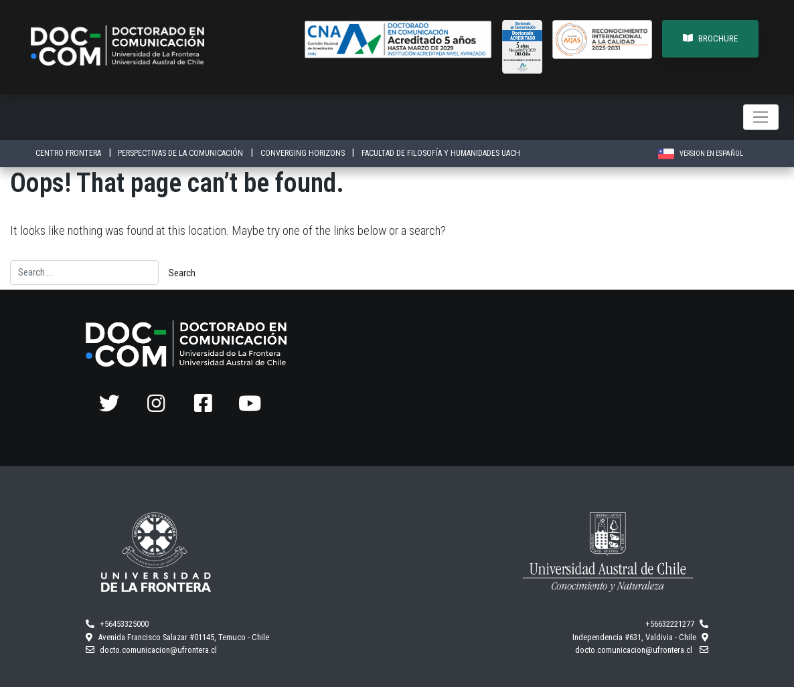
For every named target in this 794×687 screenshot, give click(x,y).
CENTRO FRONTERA (69, 153)
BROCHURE (710, 38)
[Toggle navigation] (761, 117)
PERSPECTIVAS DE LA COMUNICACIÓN (181, 153)
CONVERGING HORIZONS (303, 153)
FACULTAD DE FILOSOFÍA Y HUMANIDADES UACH (441, 153)
